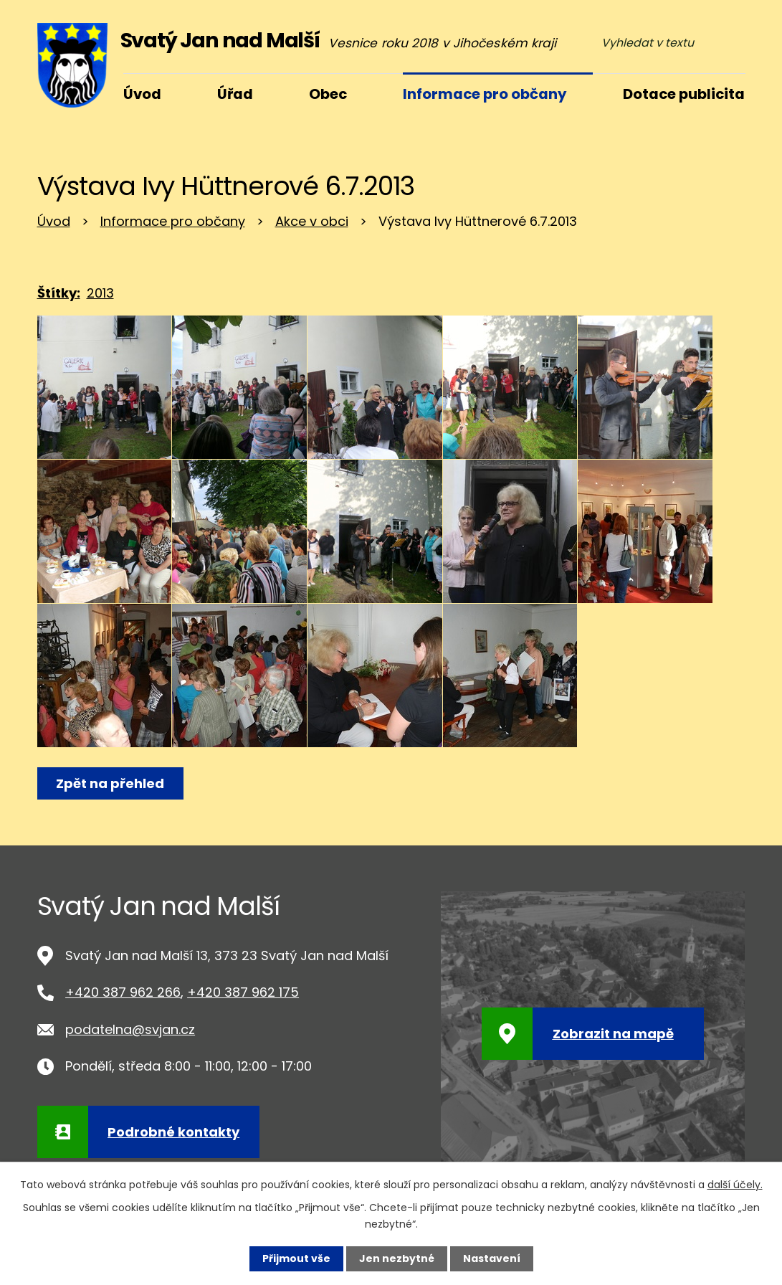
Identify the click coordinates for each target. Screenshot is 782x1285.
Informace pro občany (172, 221)
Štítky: (58, 293)
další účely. (735, 1184)
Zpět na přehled (111, 783)
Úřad (235, 94)
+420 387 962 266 (123, 992)
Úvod (53, 221)
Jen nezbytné (396, 1258)
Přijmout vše (296, 1258)
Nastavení (491, 1258)
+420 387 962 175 (243, 992)
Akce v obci (311, 221)
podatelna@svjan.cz (130, 1029)
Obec (328, 94)
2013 (100, 293)
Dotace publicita (684, 94)
